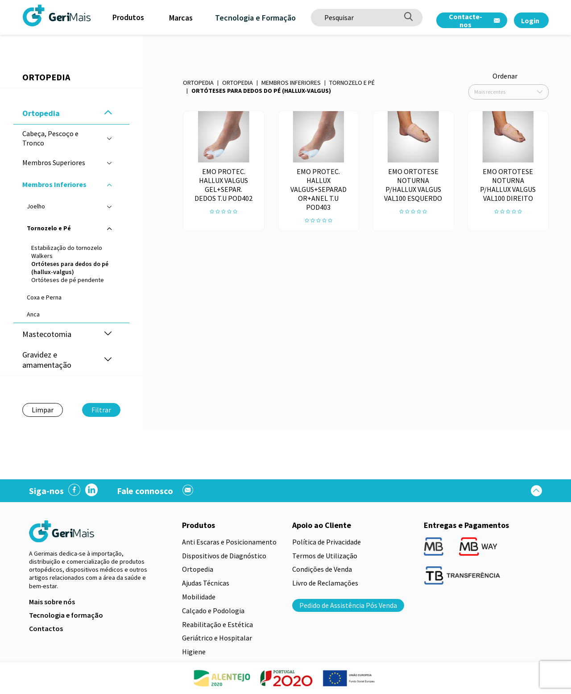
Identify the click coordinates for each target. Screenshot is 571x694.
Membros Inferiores (291, 83)
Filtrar (101, 409)
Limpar (43, 409)
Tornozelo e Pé (352, 83)
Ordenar (504, 75)
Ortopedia (198, 83)
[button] (107, 113)
